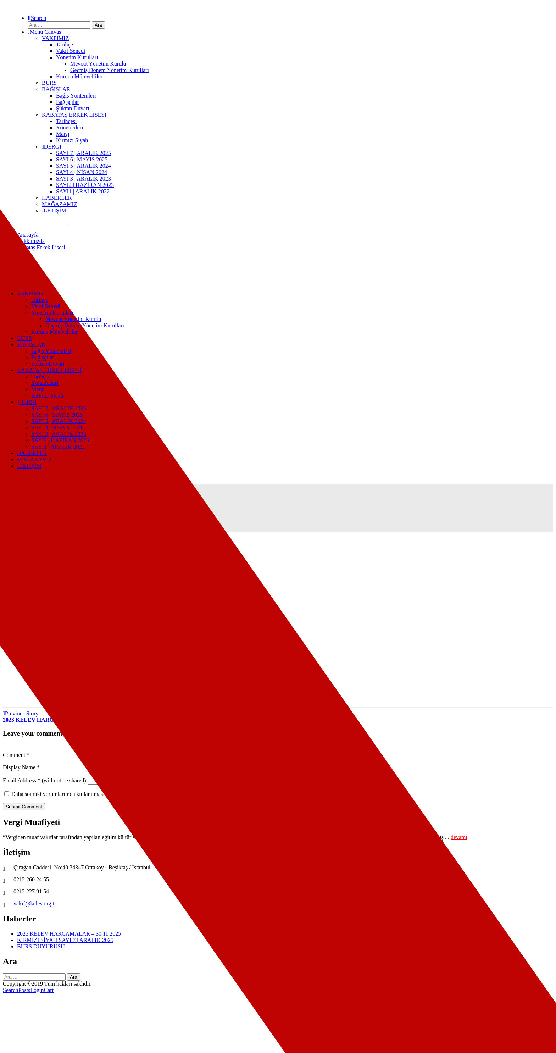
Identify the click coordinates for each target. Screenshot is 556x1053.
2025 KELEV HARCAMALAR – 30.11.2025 (69, 936)
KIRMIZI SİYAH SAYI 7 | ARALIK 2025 (65, 942)
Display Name (21, 769)
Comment (16, 757)
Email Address (21, 783)
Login (37, 992)
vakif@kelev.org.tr (34, 906)
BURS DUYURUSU (41, 949)
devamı (459, 839)
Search (10, 992)
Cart (49, 992)
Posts (24, 992)
